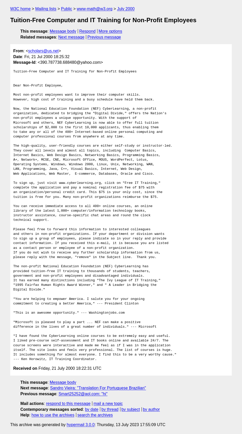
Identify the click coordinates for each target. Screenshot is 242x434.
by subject (130, 409)
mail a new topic (108, 403)
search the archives (95, 415)
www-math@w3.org (94, 9)
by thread (110, 409)
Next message (71, 37)
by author (151, 409)
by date (91, 409)
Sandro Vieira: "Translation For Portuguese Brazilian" (98, 388)
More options (110, 31)
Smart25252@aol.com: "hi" (82, 394)
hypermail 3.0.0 (80, 425)
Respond (87, 31)
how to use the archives (53, 415)
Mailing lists (45, 9)
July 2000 (126, 9)
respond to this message (68, 403)
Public (66, 9)
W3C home (20, 9)
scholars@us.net (43, 51)
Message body (63, 31)
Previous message (104, 37)
